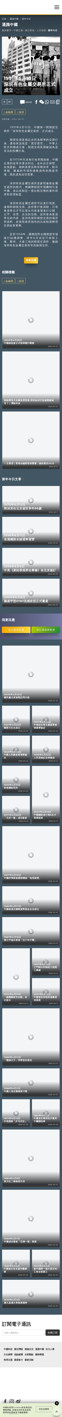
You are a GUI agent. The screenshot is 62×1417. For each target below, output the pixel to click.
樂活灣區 (18, 1349)
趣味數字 (6, 30)
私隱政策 (13, 1412)
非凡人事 (50, 1349)
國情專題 (39, 1354)
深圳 (21, 111)
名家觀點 (29, 1354)
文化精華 (8, 1354)
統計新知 (29, 30)
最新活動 (29, 1360)
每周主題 (8, 1360)
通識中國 (14, 19)
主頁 (4, 19)
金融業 (9, 111)
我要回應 (31, 260)
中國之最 (18, 30)
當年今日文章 (11, 479)
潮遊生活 (29, 1349)
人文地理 (41, 30)
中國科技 (8, 1349)
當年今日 (26, 19)
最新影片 (18, 1360)
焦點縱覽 (18, 1354)
